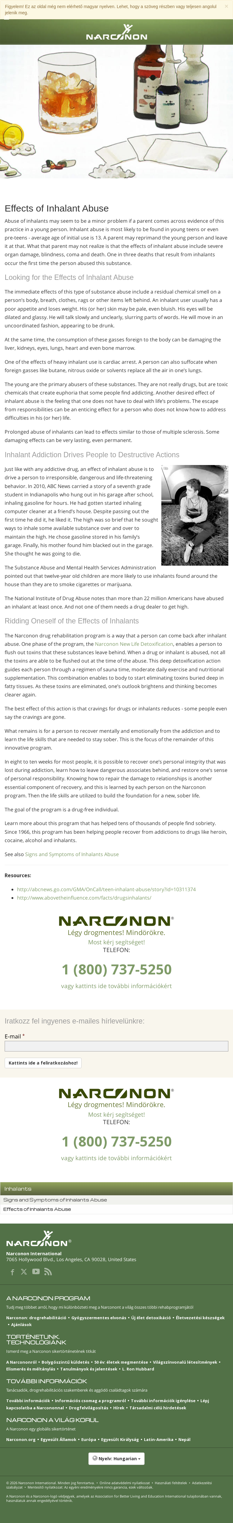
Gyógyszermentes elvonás (98, 1317)
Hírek (118, 1408)
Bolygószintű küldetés (65, 1362)
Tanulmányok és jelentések (88, 1369)
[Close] (226, 6)
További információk (28, 1400)
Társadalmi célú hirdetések (157, 1408)
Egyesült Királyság (120, 1439)
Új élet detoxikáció (151, 1317)
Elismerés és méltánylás (30, 1369)
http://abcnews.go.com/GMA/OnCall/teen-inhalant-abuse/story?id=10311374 (106, 889)
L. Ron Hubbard (138, 1369)
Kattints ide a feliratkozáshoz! (43, 1063)
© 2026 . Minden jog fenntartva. (50, 1482)
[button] (116, 1461)
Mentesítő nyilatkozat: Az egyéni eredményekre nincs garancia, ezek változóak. (90, 1487)
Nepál (184, 1439)
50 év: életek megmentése (121, 1362)
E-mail (13, 1036)
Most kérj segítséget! (116, 942)
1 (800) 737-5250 (116, 969)
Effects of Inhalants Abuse (37, 1209)
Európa (88, 1439)
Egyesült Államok (58, 1439)
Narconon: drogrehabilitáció (36, 1317)
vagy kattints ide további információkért (116, 986)
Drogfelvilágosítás (88, 1408)
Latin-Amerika (158, 1439)
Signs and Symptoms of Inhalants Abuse (72, 854)
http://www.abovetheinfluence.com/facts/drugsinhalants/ (84, 897)
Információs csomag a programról (90, 1400)
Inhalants (18, 1188)
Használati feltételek (171, 1482)
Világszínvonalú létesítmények (185, 1362)
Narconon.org (21, 1439)
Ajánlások (21, 1324)
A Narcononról (21, 1362)
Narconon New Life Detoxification (134, 644)
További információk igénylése (163, 1400)
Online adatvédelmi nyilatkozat (125, 1482)
